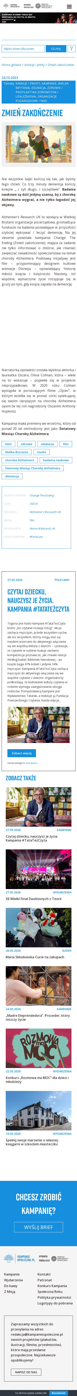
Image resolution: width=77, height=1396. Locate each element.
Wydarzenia (13, 1280)
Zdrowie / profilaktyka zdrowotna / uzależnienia (39, 92)
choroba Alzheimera (19, 460)
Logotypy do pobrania (55, 1303)
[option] (38, 144)
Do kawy (10, 1286)
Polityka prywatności (54, 1297)
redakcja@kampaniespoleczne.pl (37, 1334)
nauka (41, 452)
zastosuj (56, 48)
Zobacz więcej (22, 753)
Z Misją (9, 1291)
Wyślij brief (38, 1227)
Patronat (45, 1280)
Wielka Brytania (16, 452)
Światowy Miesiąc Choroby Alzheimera (32, 468)
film (66, 444)
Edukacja (38, 88)
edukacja (47, 444)
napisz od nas (26, 1372)
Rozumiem (59, 1393)
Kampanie (49, 83)
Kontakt (44, 1274)
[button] (69, 6)
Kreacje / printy (28, 83)
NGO (8, 444)
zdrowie (26, 444)
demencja (12, 476)
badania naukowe (56, 460)
